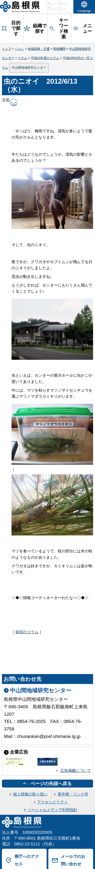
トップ (6, 49)
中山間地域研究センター (29, 67)
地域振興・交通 (39, 49)
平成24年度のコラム (45, 58)
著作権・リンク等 (72, 794)
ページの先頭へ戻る (51, 783)
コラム (22, 58)
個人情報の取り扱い (30, 794)
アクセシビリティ (52, 802)
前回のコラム (26, 632)
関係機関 (59, 49)
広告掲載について (75, 771)
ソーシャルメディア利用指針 (52, 810)
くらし (19, 49)
